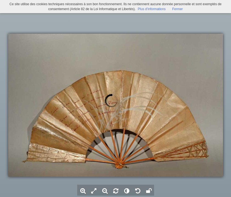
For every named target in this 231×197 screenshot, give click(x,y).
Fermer (177, 9)
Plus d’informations (152, 9)
